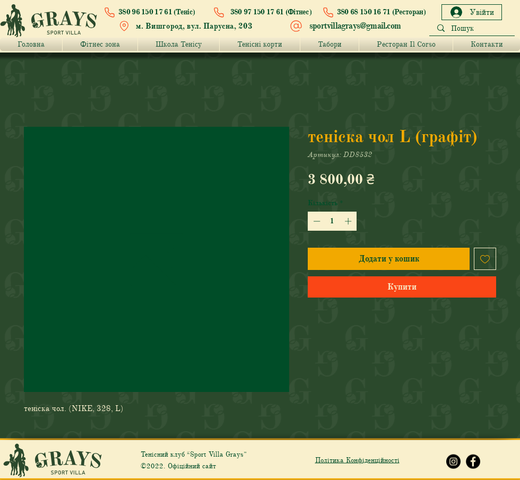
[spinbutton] (332, 221)
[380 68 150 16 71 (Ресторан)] (372, 12)
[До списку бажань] (485, 259)
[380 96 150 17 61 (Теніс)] (152, 12)
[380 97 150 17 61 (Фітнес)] (260, 12)
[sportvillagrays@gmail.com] (346, 26)
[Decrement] (315, 221)
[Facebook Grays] (473, 462)
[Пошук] (471, 29)
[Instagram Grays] (453, 462)
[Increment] (349, 221)
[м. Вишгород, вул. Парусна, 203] (188, 26)
